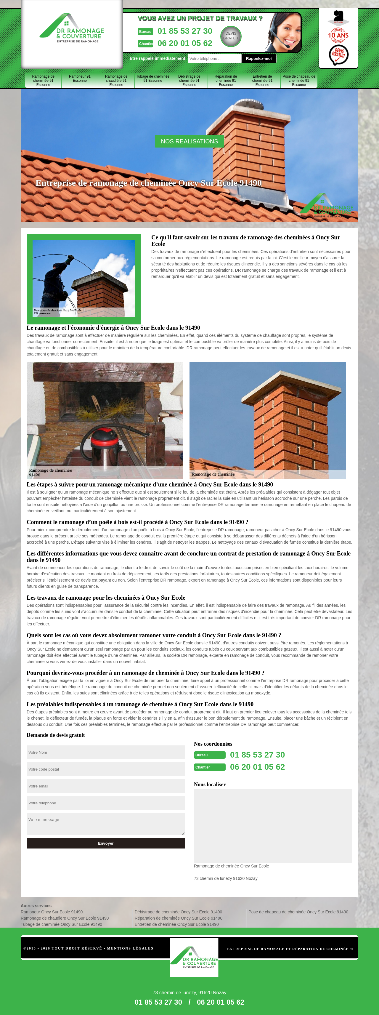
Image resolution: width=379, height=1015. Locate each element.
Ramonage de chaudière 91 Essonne (116, 80)
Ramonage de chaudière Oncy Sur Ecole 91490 (65, 917)
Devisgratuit (224, 35)
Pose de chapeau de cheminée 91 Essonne (299, 80)
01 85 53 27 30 (176, 31)
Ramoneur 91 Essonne (80, 78)
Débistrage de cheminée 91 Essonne (189, 80)
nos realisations (189, 141)
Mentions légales (130, 948)
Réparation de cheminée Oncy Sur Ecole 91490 (179, 917)
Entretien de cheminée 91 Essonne (262, 80)
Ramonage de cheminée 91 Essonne (43, 80)
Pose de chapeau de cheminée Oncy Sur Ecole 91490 (298, 911)
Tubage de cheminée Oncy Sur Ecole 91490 (61, 923)
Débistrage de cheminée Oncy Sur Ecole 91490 (178, 911)
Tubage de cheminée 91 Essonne (152, 78)
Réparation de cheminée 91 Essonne (226, 80)
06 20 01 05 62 (176, 42)
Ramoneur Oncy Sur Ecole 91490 (52, 911)
